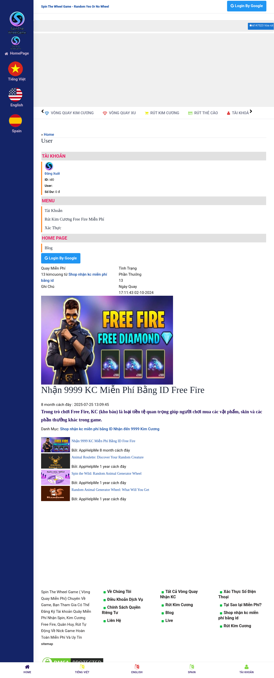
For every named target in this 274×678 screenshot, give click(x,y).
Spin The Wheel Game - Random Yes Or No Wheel (75, 6)
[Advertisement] (153, 70)
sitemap (47, 644)
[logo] (16, 15)
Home (49, 134)
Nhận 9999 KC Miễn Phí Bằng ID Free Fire (103, 441)
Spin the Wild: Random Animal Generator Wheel (107, 473)
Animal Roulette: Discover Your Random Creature (108, 457)
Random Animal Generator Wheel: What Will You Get (110, 490)
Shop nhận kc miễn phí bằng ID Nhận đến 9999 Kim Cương (109, 429)
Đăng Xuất (52, 173)
